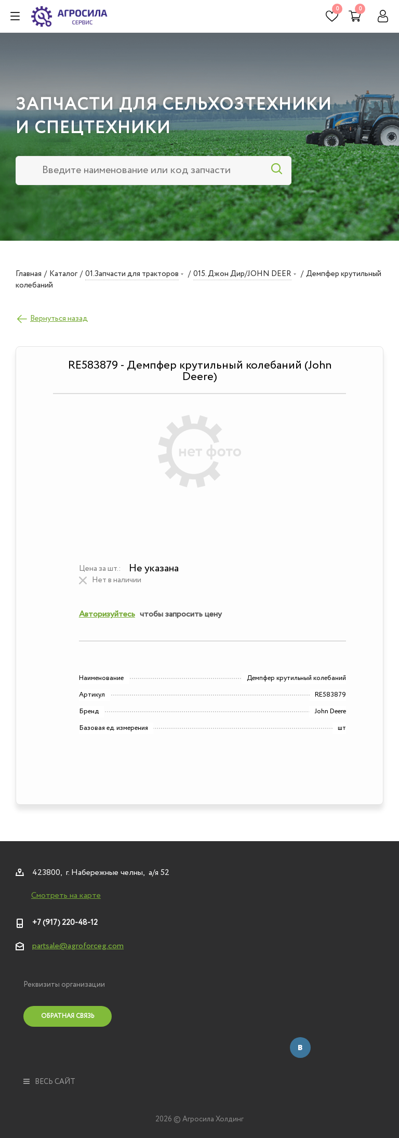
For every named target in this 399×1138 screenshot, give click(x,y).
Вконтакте (300, 1047)
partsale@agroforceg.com (78, 946)
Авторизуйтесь (107, 614)
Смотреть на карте (66, 895)
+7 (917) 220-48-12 (65, 922)
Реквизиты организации (64, 984)
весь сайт (49, 1082)
